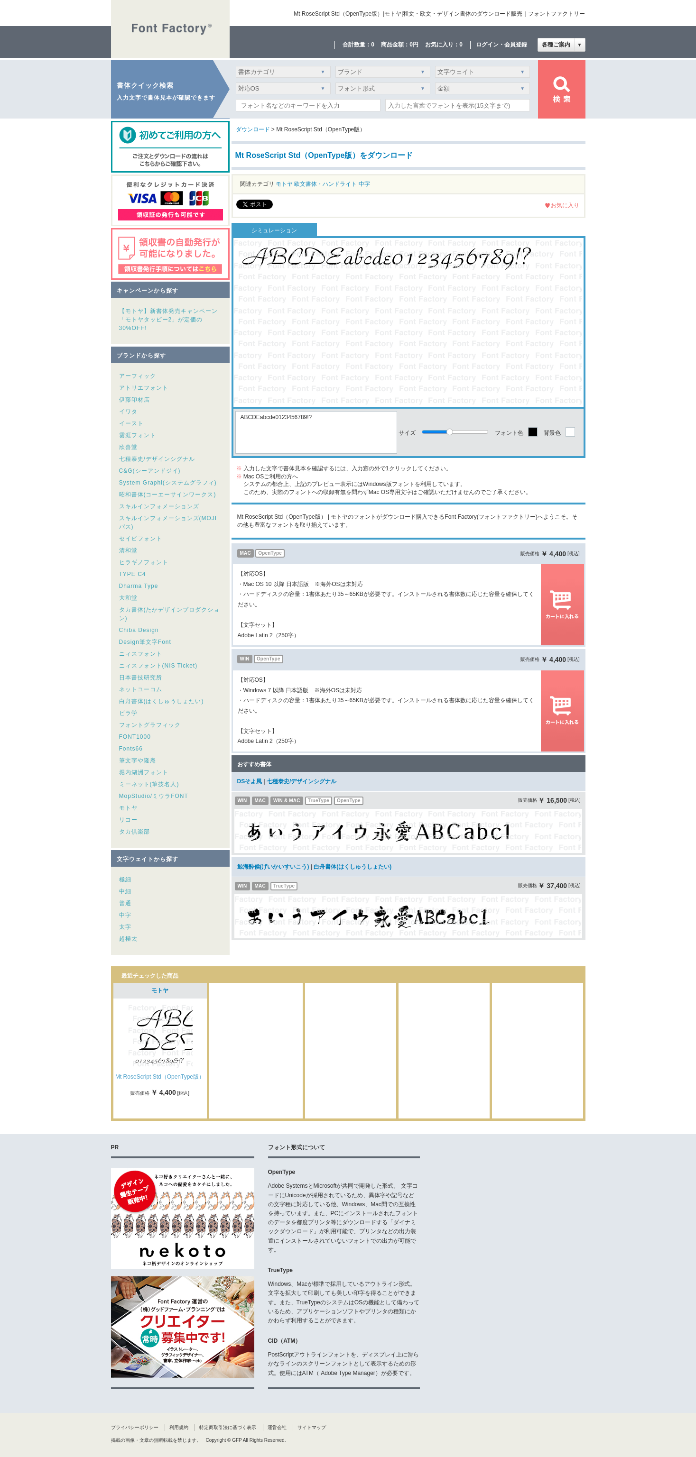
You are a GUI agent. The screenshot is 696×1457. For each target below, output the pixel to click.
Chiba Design (139, 630)
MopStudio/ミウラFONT (153, 796)
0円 (413, 44)
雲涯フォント (137, 435)
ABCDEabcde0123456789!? (316, 432)
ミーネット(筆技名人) (149, 784)
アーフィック (137, 376)
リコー (128, 819)
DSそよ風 (249, 781)
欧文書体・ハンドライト (325, 184)
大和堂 (128, 598)
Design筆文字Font (145, 642)
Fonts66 (131, 748)
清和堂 (128, 550)
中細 (125, 891)
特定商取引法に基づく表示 (227, 1427)
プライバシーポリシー (134, 1427)
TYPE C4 (132, 574)
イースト (131, 423)
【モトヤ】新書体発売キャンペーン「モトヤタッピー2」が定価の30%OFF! (168, 319)
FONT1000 (135, 736)
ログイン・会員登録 (501, 44)
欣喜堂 (128, 447)
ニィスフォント (140, 654)
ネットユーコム (140, 689)
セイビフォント (140, 538)
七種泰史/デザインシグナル (157, 459)
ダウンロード (253, 129)
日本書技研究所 (140, 677)
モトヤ (128, 808)
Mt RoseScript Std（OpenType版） (159, 1076)
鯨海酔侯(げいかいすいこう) (273, 866)
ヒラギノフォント (143, 562)
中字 (125, 915)
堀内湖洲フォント (143, 772)
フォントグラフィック (150, 725)
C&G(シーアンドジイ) (150, 470)
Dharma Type (138, 586)
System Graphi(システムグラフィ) (168, 482)
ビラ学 (128, 713)
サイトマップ (311, 1427)
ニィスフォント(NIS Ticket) (158, 665)
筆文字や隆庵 (137, 760)
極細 (125, 879)
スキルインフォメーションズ (159, 506)
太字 (125, 927)
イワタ (128, 411)
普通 (125, 903)
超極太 (128, 938)
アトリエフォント (143, 388)
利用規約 (178, 1427)
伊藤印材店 (134, 399)
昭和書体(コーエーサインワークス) (167, 494)
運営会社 (277, 1427)
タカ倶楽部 (134, 831)
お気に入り (565, 205)
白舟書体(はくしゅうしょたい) (161, 701)
